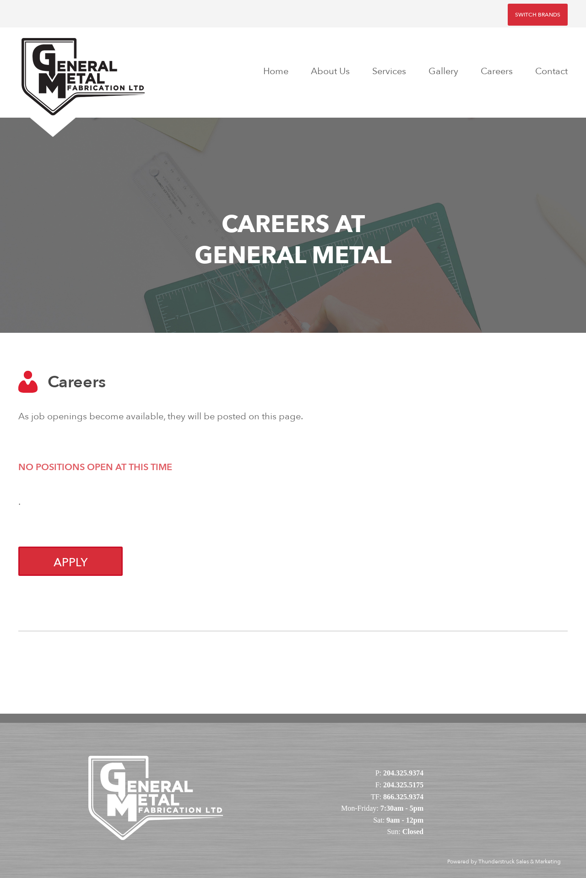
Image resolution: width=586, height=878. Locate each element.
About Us (330, 71)
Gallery (443, 71)
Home (275, 71)
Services (389, 71)
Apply (71, 562)
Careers (497, 71)
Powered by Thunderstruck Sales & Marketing (504, 861)
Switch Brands (537, 14)
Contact (551, 71)
